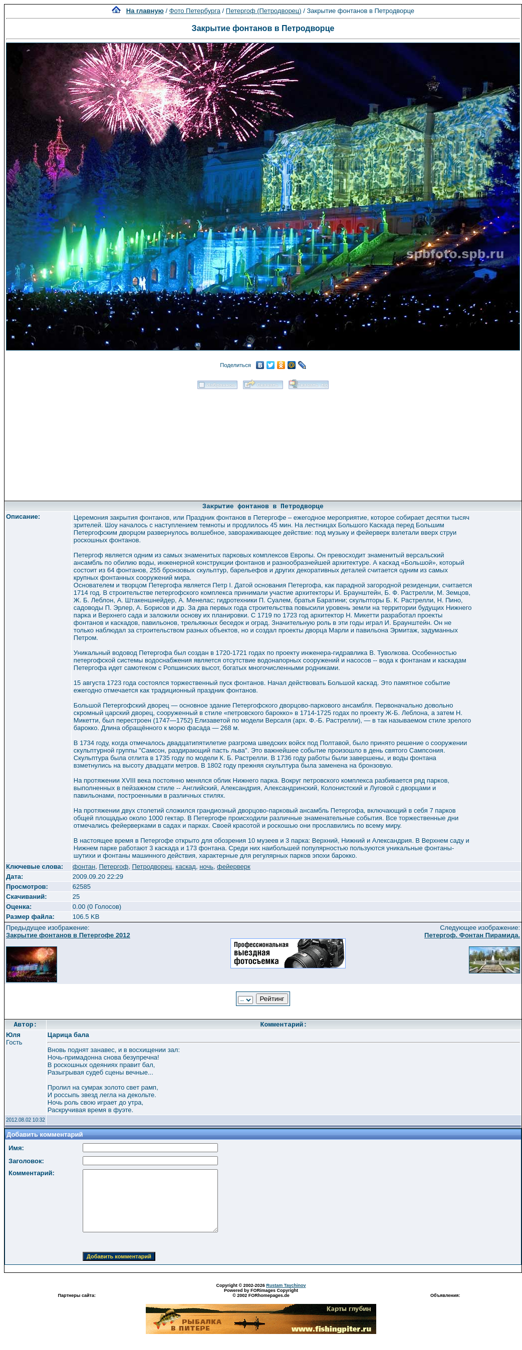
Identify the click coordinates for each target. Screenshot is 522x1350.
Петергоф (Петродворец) (264, 11)
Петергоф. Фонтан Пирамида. (472, 935)
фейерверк (233, 866)
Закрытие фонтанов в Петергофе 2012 (68, 935)
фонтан (84, 866)
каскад (185, 866)
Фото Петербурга (194, 11)
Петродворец (152, 866)
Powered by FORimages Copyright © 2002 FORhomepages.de (261, 1293)
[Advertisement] (263, 442)
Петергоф (113, 866)
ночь (206, 866)
